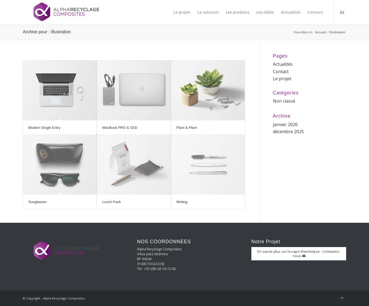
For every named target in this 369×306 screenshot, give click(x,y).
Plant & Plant (186, 128)
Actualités (283, 64)
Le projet (282, 79)
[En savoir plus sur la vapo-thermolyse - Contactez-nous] (298, 253)
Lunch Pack (111, 202)
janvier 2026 (285, 124)
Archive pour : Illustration (47, 31)
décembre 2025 (288, 132)
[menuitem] (182, 12)
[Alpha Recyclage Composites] (64, 12)
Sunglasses (37, 202)
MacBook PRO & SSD (120, 128)
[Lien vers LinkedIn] (342, 12)
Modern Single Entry (44, 128)
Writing (181, 202)
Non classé (284, 101)
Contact (281, 72)
